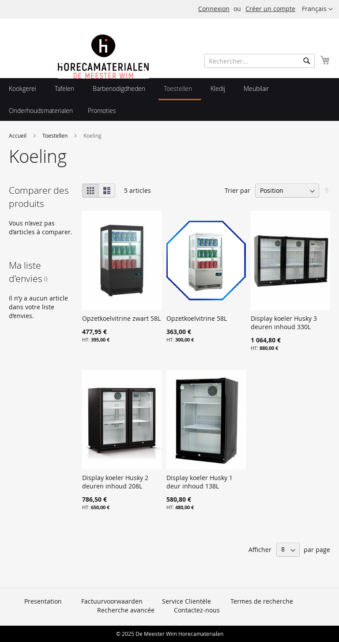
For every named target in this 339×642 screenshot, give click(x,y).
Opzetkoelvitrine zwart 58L (121, 318)
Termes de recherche (261, 601)
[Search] (306, 61)
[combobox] (259, 61)
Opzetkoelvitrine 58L (196, 318)
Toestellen (55, 135)
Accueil (18, 135)
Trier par (237, 190)
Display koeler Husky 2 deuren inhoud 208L (115, 481)
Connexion (214, 8)
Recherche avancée (125, 610)
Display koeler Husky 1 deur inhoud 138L (199, 481)
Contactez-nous (197, 610)
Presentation (43, 601)
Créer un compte (270, 8)
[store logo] (103, 76)
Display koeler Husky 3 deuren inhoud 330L (284, 322)
